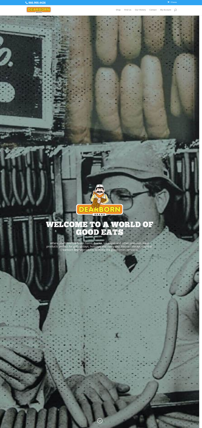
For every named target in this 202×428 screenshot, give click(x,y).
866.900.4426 (37, 2)
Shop (118, 10)
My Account (165, 10)
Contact (153, 10)
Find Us (127, 10)
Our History (140, 10)
